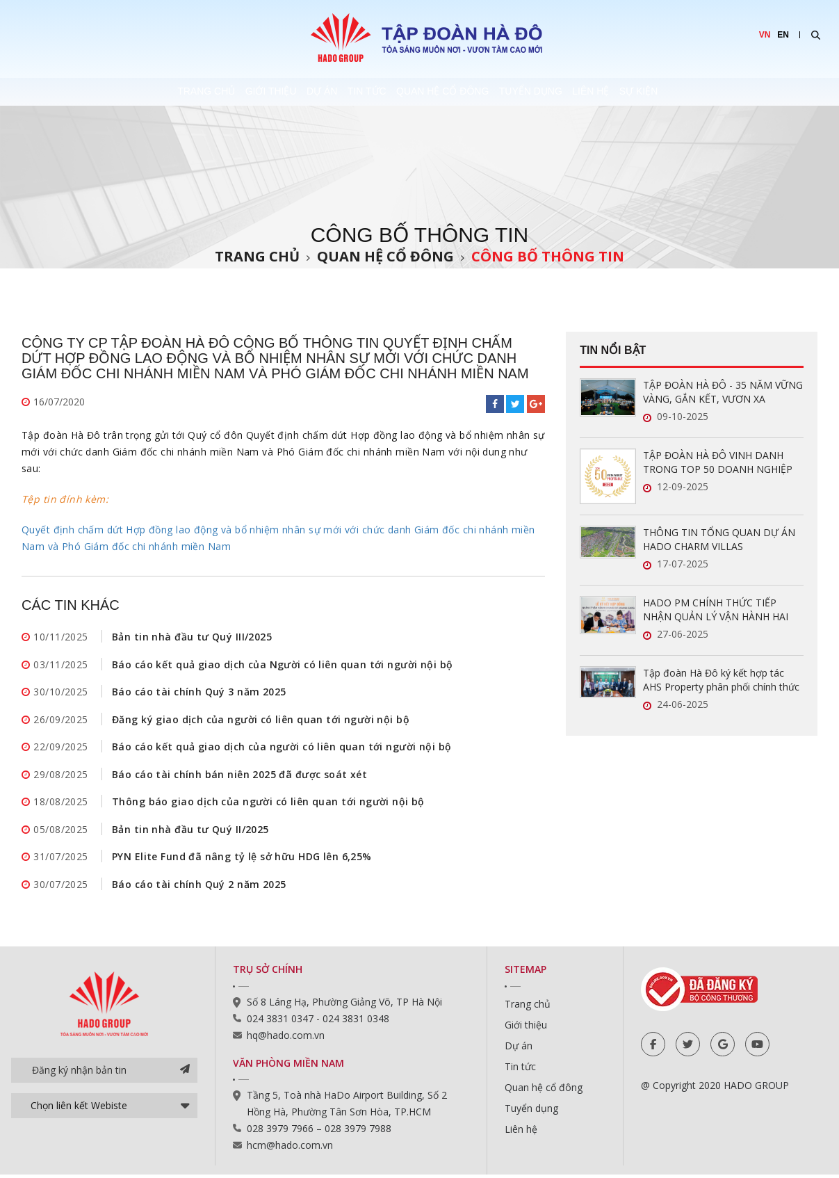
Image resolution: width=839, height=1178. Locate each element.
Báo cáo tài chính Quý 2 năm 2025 (199, 887)
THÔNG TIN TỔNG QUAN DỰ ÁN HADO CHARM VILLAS (719, 539)
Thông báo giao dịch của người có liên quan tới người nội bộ (268, 803)
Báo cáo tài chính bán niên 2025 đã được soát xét (239, 775)
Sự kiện (751, 91)
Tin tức (353, 91)
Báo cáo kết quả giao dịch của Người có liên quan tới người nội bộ (282, 664)
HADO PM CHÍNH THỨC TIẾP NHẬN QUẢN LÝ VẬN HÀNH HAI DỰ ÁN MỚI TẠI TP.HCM (715, 610)
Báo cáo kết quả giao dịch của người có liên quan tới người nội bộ (281, 748)
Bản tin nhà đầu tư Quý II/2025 (190, 831)
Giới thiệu (193, 91)
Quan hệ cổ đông (460, 91)
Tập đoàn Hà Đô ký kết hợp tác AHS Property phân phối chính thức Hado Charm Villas (721, 680)
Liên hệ (671, 91)
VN (765, 34)
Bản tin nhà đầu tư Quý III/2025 (192, 636)
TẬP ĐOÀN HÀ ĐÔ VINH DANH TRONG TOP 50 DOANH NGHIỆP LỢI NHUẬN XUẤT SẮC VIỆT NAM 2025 (719, 462)
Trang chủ (97, 91)
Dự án (276, 91)
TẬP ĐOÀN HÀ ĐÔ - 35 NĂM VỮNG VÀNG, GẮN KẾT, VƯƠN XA (723, 391)
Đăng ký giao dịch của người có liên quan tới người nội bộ (260, 720)
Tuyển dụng (580, 91)
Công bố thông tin (547, 256)
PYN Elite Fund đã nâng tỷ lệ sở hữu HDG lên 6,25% (242, 859)
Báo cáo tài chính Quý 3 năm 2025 (199, 692)
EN (783, 34)
